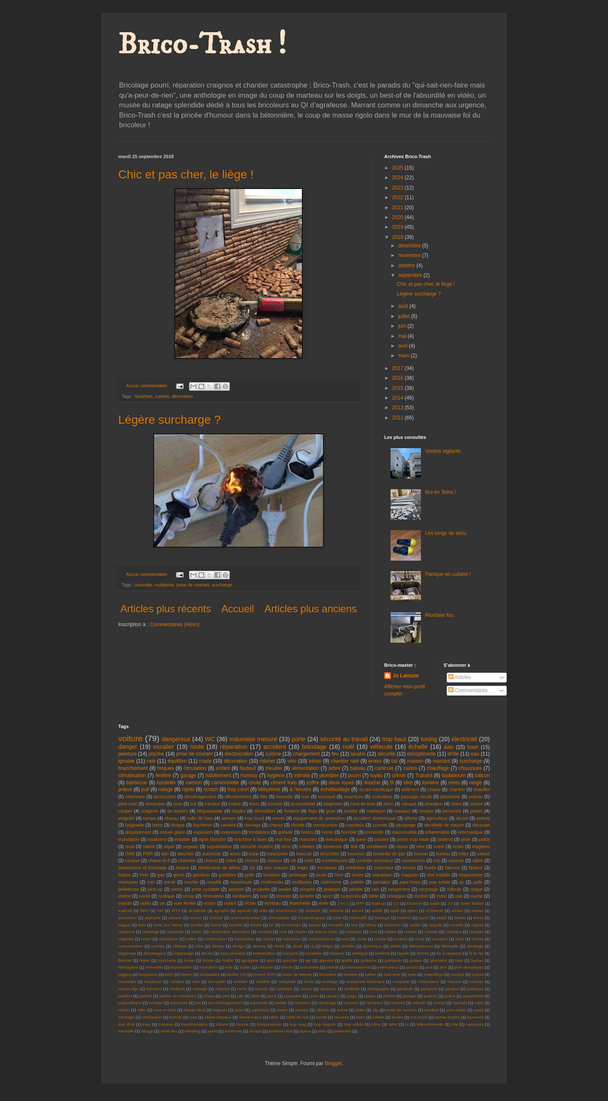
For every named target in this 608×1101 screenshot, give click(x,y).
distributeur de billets (219, 867)
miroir (169, 882)
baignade (134, 824)
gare (270, 960)
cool (345, 939)
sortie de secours (401, 1010)
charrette (187, 860)
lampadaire (210, 974)
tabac (274, 1017)
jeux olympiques (468, 967)
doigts (327, 946)
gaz (160, 874)
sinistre (306, 895)
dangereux (176, 739)
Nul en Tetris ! (440, 492)
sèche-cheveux (218, 1017)
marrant (441, 761)
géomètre (438, 960)
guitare (416, 960)
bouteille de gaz (389, 853)
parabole (405, 988)
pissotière (292, 996)
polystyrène (473, 996)
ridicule (454, 889)
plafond (444, 839)
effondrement (238, 796)
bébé (464, 853)
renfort (439, 1002)
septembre (410, 275)
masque (402, 810)
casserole (175, 931)
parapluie (429, 988)
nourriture (353, 796)
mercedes (127, 981)
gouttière (227, 874)
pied (225, 996)
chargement (306, 754)
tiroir (286, 846)
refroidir (419, 1002)
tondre (397, 1017)
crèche (478, 939)
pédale (356, 889)
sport (327, 895)
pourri (354, 775)
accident (274, 746)
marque (457, 974)
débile (395, 946)
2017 (398, 368)
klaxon (187, 974)
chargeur (434, 803)
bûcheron (392, 925)
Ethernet (414, 903)
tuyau (376, 775)
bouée (256, 925)
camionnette (225, 783)
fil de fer (476, 953)
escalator (314, 953)
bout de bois (362, 803)
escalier (163, 746)
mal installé (438, 874)
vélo (291, 761)
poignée (126, 818)
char (283, 931)
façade (403, 953)
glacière (326, 960)
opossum (328, 988)
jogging (124, 974)
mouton (476, 981)
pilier (255, 996)
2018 (398, 237)
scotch (211, 789)
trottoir (235, 803)
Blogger (333, 1063)
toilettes (307, 846)
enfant (223, 768)
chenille (431, 931)
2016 (398, 378)
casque (132, 860)
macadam (382, 874)
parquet (452, 988)
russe (144, 895)
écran (250, 903)
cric (436, 860)
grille (250, 874)
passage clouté (416, 796)
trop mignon (325, 1024)
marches (308, 839)
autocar (216, 917)
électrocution (239, 754)
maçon (478, 974)
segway (190, 846)
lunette (351, 810)
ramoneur (374, 1002)
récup (188, 895)
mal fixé (283, 839)
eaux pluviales (233, 953)
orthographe (378, 988)
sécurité (386, 754)
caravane (126, 931)
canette (456, 925)
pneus (125, 789)
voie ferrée (184, 903)
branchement (133, 768)
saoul (239, 1010)
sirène (342, 1010)
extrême (382, 953)
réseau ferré (194, 1010)
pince (272, 996)
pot (198, 1002)
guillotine (369, 960)
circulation (195, 768)
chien (456, 803)
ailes (263, 910)
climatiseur (168, 939)
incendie (143, 584)
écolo (458, 846)
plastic (370, 996)
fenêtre (163, 775)
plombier (329, 775)
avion (235, 853)
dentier (218, 946)
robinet (267, 761)
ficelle (430, 867)
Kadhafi (125, 910)
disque (182, 867)
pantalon (382, 882)
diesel (279, 946)
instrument (309, 967)
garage (188, 775)
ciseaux (274, 860)
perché (145, 996)
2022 (398, 197)
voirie (438, 846)
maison (415, 761)
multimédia (272, 882)
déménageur (155, 953)
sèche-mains (250, 1017)
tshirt (392, 1024)
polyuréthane (129, 1002)
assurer (175, 917)
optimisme (330, 882)
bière (157, 824)
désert (207, 953)
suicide (175, 1017)
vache (477, 895)
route (197, 746)
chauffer (481, 789)
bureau (443, 853)
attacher (185, 853)
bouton (421, 853)
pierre (177, 889)
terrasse (341, 1017)
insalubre (157, 839)
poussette (259, 1002)
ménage (200, 988)
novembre (410, 255)
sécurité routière (256, 846)
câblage (180, 946)
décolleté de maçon (444, 824)
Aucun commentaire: (147, 385)
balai (253, 853)
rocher (124, 1010)
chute (255, 783)
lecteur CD (236, 974)
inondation (128, 839)
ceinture (265, 931)
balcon (482, 775)
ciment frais (284, 783)
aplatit (377, 910)
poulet (285, 889)
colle (309, 860)
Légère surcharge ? (169, 419)
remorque (155, 803)
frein (144, 874)
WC (210, 739)
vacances (474, 1024)
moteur (426, 810)
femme (423, 953)
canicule (384, 768)
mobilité (263, 981)
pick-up (155, 889)
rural (130, 846)
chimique (453, 931)
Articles (459, 677)
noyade (261, 988)
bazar (424, 917)
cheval (210, 860)
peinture (127, 754)
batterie (404, 917)
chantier (457, 789)
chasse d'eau (326, 931)
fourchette (167, 960)
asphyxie (153, 917)
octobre (407, 265)
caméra (228, 824)
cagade (435, 925)
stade (478, 1010)
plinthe (389, 996)
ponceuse (179, 1002)
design (238, 946)
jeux (443, 967)
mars (404, 356)
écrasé (255, 1031)
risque (476, 889)
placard (332, 996)
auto (448, 747)
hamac (477, 960)
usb (458, 895)
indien (245, 967)
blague (124, 925)
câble (477, 860)
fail (394, 761)
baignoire (332, 803)
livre (339, 874)
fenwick (291, 810)
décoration (182, 396)
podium (430, 996)
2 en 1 (343, 903)
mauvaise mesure (253, 739)
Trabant (423, 775)
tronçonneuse (269, 1024)
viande (125, 903)
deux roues (341, 783)
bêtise (371, 925)
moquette (401, 981)
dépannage (184, 953)
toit (193, 803)
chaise (433, 789)
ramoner (350, 1002)
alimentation (305, 768)
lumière (430, 783)
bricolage (314, 746)
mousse (454, 981)
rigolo (188, 789)
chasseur (353, 931)
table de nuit (297, 1017)
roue (177, 803)
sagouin (220, 1010)
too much (418, 1017)
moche (191, 882)
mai (403, 336)
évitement (342, 1031)
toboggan (396, 895)
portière (236, 889)
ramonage (327, 1002)
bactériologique (312, 917)
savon (282, 1010)
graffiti (347, 960)
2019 (398, 227)
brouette (335, 925)
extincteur (384, 867)
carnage (252, 824)
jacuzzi (412, 967)
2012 (398, 418)
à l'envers (300, 789)
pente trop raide (413, 839)
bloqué (178, 824)
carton (410, 768)
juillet (404, 316)
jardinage (298, 874)
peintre (381, 839)
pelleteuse (128, 889)
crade (205, 761)
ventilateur (377, 846)
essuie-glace (172, 832)
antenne (336, 910)
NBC (144, 910)
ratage (165, 789)
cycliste (157, 946)
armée (457, 910)
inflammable (437, 832)
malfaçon (376, 810)
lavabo (357, 754)
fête (264, 796)
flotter (145, 960)
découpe (481, 824)
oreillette (351, 988)
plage (351, 996)
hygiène (276, 775)
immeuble (154, 967)
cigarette (126, 939)
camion (193, 783)
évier (323, 903)
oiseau (306, 988)
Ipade (434, 903)
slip (375, 1010)
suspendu (351, 895)
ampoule (313, 910)
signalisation (219, 846)
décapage (405, 824)
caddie (415, 925)
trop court (238, 789)
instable (182, 839)
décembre (410, 246)
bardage (382, 917)
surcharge (222, 584)
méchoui (154, 988)
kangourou (147, 974)
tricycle (242, 1024)
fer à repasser (449, 953)
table (373, 895)
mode (309, 981)
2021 (398, 208)
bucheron (202, 824)
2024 (398, 178)
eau (475, 754)
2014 (398, 398)
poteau (476, 796)
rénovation (213, 895)
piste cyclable (206, 889)
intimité (302, 775)
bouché (235, 925)
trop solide (353, 1024)
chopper (476, 931)
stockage (126, 1017)
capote (477, 925)
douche (372, 783)
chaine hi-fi (159, 860)
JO (449, 903)
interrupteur (387, 967)
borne (216, 925)
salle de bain (200, 818)
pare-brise (410, 882)
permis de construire (178, 996)
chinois (251, 860)
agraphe (221, 910)
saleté (149, 846)
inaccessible (404, 832)
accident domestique (375, 818)
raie (375, 889)
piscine (156, 754)
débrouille (450, 946)
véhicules (168, 1031)
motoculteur (428, 981)
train (147, 1024)
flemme (124, 960)
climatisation (132, 775)
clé (293, 860)
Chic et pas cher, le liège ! (186, 174)
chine (230, 860)
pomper (156, 1002)
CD (396, 903)
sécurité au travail (344, 739)
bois (142, 925)
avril (403, 346)
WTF (175, 910)
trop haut (394, 739)
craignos (149, 810)
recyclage (428, 889)
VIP (160, 910)
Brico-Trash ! (202, 44)
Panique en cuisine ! (448, 574)
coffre (313, 783)
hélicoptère (128, 967)
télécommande (430, 1024)
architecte (434, 910)
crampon (440, 939)
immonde (374, 832)
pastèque (475, 988)
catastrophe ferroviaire (229, 931)
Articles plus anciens (310, 608)
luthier (370, 974)
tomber (421, 895)
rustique (166, 895)
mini (196, 981)
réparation (233, 746)
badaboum (454, 775)
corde (362, 939)
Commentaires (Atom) (174, 624)
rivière (124, 895)
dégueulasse (210, 810)
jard (429, 967)
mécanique (337, 839)
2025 (398, 168)
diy (252, 867)
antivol (358, 910)
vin (163, 903)
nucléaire (284, 988)
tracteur (212, 803)
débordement (421, 946)
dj (312, 946)
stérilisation (152, 1017)
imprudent (209, 967)
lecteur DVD (264, 974)
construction (325, 824)
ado (165, 853)
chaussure (470, 768)
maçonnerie (471, 874)
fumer (189, 960)
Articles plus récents (165, 608)
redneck (398, 1002)
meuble (274, 768)
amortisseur (286, 910)
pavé (361, 839)
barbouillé (358, 917)
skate (360, 1010)
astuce (195, 917)
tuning (429, 739)
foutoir (124, 874)
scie (264, 895)
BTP (360, 903)
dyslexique (372, 946)
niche (242, 988)
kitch (169, 974)
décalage (475, 946)
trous (255, 803)
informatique (470, 832)
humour (249, 775)
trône (375, 1024)
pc (461, 882)
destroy (259, 946)
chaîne (390, 931)
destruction (165, 796)
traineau (166, 1024)
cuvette (379, 824)
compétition (244, 939)
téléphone (269, 789)
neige (476, 783)
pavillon (125, 996)
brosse (315, 925)
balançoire (277, 853)
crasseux (355, 824)
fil (392, 783)
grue (330, 810)
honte (327, 832)
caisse (483, 853)
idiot (408, 783)
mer (151, 882)
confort (269, 939)
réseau (172, 818)
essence (337, 953)
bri (271, 925)
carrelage (150, 931)
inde (229, 967)
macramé (391, 974)
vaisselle (126, 1031)
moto (454, 783)
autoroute (212, 853)
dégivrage (127, 953)
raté (151, 761)
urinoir (399, 775)
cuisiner (456, 860)
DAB (129, 853)
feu (335, 754)
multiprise (164, 584)
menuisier (128, 882)
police (450, 996)
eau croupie (276, 867)
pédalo (281, 1002)
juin (402, 326)
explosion (203, 832)
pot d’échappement (225, 1002)
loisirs (358, 874)
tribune (222, 1024)
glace (178, 874)
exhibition (355, 867)
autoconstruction (245, 917)
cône (199, 946)
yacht (212, 1031)
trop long (298, 1024)
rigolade (460, 1002)
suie (193, 1017)
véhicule (381, 746)
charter (300, 931)
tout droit (126, 1024)
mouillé (214, 882)
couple (380, 939)
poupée (307, 889)
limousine (328, 974)
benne (460, 917)
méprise (222, 988)
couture (400, 939)
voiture (130, 738)
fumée (208, 960)
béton (315, 761)
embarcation (264, 953)
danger (127, 746)
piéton (476, 810)
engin (302, 867)
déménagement (200, 796)
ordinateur (382, 796)
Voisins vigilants (443, 451)
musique (326, 796)
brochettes (291, 925)
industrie (265, 967)
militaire (177, 981)
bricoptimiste (421, 754)
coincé (476, 803)
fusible (228, 960)
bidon (478, 917)
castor (196, 931)
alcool (462, 818)
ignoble (126, 761)
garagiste (250, 960)
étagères (481, 846)
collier (191, 939)
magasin (409, 874)
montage (330, 981)
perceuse (451, 810)
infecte (287, 967)
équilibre (177, 761)
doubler (348, 946)
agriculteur (436, 818)
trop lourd (254, 818)
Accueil (237, 608)
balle (337, 917)
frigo (312, 810)
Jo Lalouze (406, 676)
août (404, 306)
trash (473, 747)
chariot (275, 824)
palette (357, 882)
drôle (453, 754)
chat (373, 931)
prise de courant (192, 584)
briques (165, 768)
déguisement (138, 832)
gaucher (290, 960)
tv (406, 1024)
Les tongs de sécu (445, 533)
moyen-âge (128, 988)
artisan (477, 910)
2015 (398, 388)
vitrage (147, 1031)
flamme (452, 867)
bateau (358, 768)
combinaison (215, 939)
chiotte (297, 824)
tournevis (475, 1017)
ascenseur (127, 917)
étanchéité (299, 903)
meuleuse (153, 981)
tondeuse (332, 846)
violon (402, 846)
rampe (149, 818)
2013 (398, 408)
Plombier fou (439, 615)
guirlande (393, 960)
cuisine (162, 396)
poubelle (261, 889)
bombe (197, 925)
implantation (181, 967)
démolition (264, 810)
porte (299, 739)
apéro (412, 910)
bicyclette (329, 853)
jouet (321, 874)
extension (230, 832)
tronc (442, 895)
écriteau (273, 903)
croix (459, 939)
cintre (146, 939)
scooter (283, 895)
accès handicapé (376, 789)
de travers (177, 810)
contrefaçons (335, 860)
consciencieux (321, 939)
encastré (291, 953)
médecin (177, 988)
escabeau (327, 867)
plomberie (450, 796)
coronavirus (413, 860)
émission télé (280, 1031)
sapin (168, 846)
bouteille (166, 783)
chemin (410, 931)
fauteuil (247, 768)
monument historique (365, 981)
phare (209, 996)
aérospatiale (279, 917)
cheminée (135, 796)
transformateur (194, 1024)
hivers (307, 832)
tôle (454, 1024)
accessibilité (303, 803)
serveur (302, 1010)
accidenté (197, 910)
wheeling (193, 1031)
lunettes (351, 974)
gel (308, 960)
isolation (271, 874)
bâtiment (410, 789)
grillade (285, 832)
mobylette (287, 981)
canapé (409, 803)
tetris (360, 1017)
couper (125, 810)
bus (354, 925)
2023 (398, 188)
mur (305, 796)
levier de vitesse (297, 974)
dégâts (238, 810)
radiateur (302, 1002)
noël (348, 746)
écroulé (275, 803)
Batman (378, 903)
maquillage (433, 974)
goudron (201, 874)
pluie (466, 839)
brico (388, 803)
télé (354, 846)
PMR (148, 853)
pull (145, 789)
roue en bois (165, 1010)
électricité (464, 739)
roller (141, 1010)
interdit (332, 967)
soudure (431, 1010)
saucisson (260, 1010)
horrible (348, 832)
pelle (478, 882)
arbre (334, 768)
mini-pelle (216, 981)
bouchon (143, 396)
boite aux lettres (168, 925)
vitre (420, 846)
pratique (332, 889)
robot (478, 1002)
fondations (259, 832)
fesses (408, 867)
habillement (218, 775)
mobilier (240, 981)
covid (419, 939)
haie (459, 960)
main (411, 974)
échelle (418, 746)
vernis (278, 818)
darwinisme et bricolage (142, 867)
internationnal (358, 967)
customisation (130, 946)
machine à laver (250, 839)
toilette (378, 1017)
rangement (399, 889)
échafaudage (335, 789)
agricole (244, 910)
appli (395, 910)
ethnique (360, 953)
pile (240, 996)
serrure (229, 818)
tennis (321, 1017)
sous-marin (456, 1010)
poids (484, 839)
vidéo (145, 903)
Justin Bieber (472, 903)
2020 (398, 217)
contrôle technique (374, 860)
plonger (409, 996)
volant (230, 903)
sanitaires (242, 895)
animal (483, 818)
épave (304, 1031)
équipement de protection (319, 818)
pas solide (439, 882)
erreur (375, 761)
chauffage (438, 768)
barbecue (136, 783)
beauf (442, 917)
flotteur (476, 867)
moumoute (241, 882)
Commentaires (468, 690)
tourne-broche (447, 1017)
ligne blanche (212, 839)
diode (297, 946)
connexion (291, 939)
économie (233, 1031)
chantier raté (345, 761)
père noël (127, 803)
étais (322, 1031)
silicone (322, 1010)
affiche (411, 818)
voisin (210, 903)
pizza (313, 996)
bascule (304, 853)
